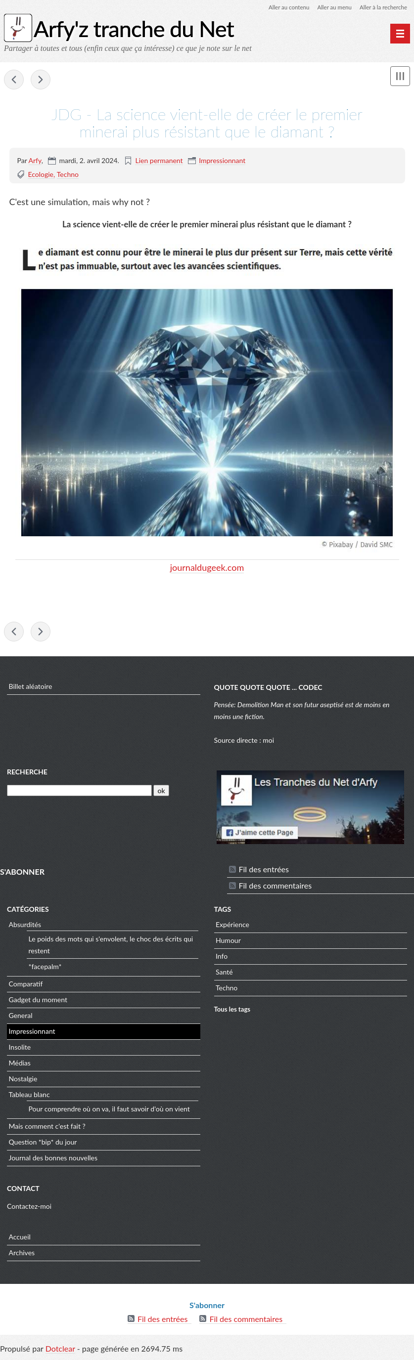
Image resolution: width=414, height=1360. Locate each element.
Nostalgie (23, 1080)
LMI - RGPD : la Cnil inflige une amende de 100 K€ (40, 80)
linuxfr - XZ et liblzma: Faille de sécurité (14, 80)
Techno (68, 174)
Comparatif (26, 985)
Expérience (232, 926)
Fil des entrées (264, 871)
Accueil (20, 1238)
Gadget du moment (38, 1001)
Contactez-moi (29, 1207)
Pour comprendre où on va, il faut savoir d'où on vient (109, 1110)
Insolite (20, 1049)
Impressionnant (222, 161)
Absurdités (25, 926)
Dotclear (60, 1350)
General (21, 1017)
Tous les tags (232, 1011)
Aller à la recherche (382, 7)
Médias (20, 1065)
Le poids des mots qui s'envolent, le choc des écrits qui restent (111, 946)
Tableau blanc (29, 1096)
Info (222, 958)
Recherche (27, 773)
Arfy (35, 161)
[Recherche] (79, 792)
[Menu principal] (400, 33)
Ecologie (40, 174)
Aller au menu (332, 7)
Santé (224, 974)
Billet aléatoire (30, 688)
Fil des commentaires (275, 887)
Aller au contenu (284, 7)
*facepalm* (45, 968)
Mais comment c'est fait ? (47, 1128)
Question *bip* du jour (43, 1144)
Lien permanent (159, 161)
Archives (22, 1254)
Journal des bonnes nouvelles (53, 1159)
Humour (228, 942)
